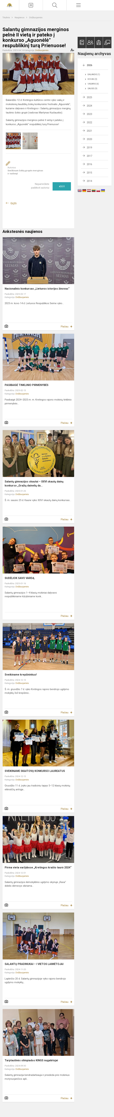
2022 (89, 122)
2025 (89, 97)
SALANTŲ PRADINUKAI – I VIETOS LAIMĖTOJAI (34, 964)
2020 (89, 139)
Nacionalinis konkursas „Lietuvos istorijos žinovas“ (37, 288)
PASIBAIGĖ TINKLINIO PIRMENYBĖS (26, 385)
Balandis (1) (94, 74)
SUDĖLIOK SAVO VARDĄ (19, 578)
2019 (89, 147)
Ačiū (62, 186)
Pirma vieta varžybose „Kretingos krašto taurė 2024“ (38, 867)
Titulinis (6, 17)
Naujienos (20, 17)
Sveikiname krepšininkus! (21, 674)
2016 (89, 164)
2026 (89, 65)
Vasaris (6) (93, 84)
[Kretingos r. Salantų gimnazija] (9, 4)
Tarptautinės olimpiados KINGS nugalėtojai (31, 1060)
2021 (89, 130)
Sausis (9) (92, 88)
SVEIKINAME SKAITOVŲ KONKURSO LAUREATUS (35, 771)
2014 (89, 181)
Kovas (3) (92, 79)
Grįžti (14, 203)
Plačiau (64, 326)
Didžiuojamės (35, 17)
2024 (89, 105)
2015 (89, 172)
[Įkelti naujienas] (31, 5)
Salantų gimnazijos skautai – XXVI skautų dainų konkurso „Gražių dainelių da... (34, 483)
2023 (89, 114)
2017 (89, 156)
